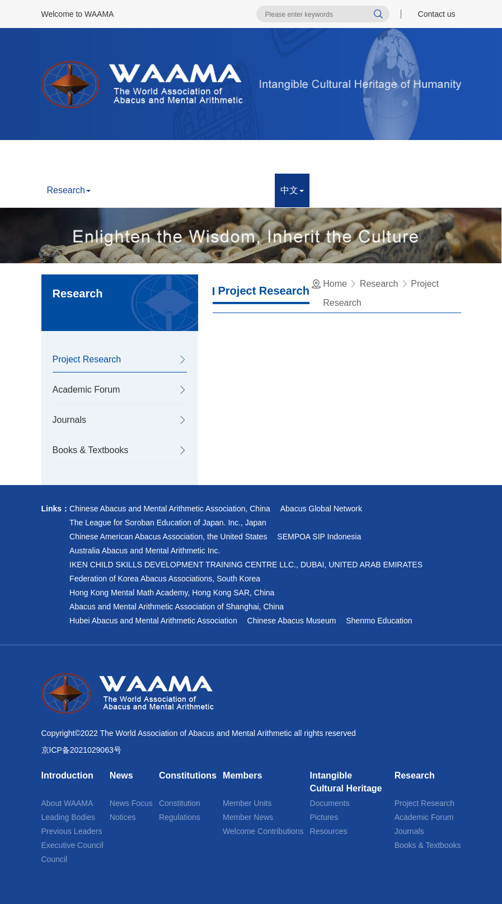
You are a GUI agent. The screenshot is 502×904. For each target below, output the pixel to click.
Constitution (179, 803)
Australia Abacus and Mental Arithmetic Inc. (144, 550)
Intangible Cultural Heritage (370, 156)
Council (54, 859)
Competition (182, 190)
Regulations (179, 817)
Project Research (87, 359)
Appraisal (123, 190)
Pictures (324, 817)
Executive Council (72, 845)
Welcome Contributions (263, 831)
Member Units (247, 803)
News (165, 156)
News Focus (131, 803)
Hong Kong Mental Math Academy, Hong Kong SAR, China (171, 592)
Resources (329, 831)
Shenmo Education (379, 620)
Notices (123, 817)
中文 (292, 190)
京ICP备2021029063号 (81, 749)
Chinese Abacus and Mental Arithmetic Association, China (169, 508)
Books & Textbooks (91, 450)
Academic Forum (86, 389)
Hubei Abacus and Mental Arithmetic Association (153, 620)
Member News (248, 817)
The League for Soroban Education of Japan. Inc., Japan (167, 522)
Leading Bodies (68, 817)
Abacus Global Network (321, 508)
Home (62, 156)
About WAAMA (67, 803)
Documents (330, 803)
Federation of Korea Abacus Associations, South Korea (164, 578)
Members (280, 156)
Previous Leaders (71, 831)
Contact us (437, 14)
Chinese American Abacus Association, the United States (168, 536)
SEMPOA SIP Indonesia (319, 536)
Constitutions (219, 156)
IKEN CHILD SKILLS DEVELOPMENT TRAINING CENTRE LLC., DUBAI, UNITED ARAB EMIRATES (246, 564)
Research (69, 190)
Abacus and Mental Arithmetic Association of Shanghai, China (176, 606)
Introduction (113, 156)
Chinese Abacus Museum (291, 620)
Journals (69, 420)
